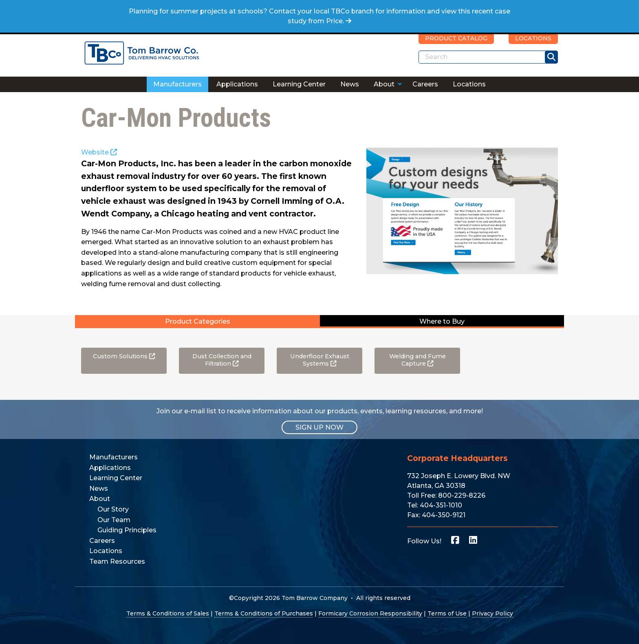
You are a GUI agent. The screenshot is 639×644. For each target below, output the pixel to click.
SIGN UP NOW (319, 427)
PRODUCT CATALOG (456, 38)
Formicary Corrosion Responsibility (370, 613)
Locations (469, 84)
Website (99, 152)
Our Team (113, 520)
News (349, 84)
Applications (237, 84)
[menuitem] (177, 84)
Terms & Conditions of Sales (167, 613)
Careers (425, 84)
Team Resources (117, 561)
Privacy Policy (492, 613)
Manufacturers (177, 84)
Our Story (113, 509)
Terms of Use (447, 613)
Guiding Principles (126, 530)
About (384, 84)
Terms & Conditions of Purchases (263, 613)
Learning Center (299, 84)
